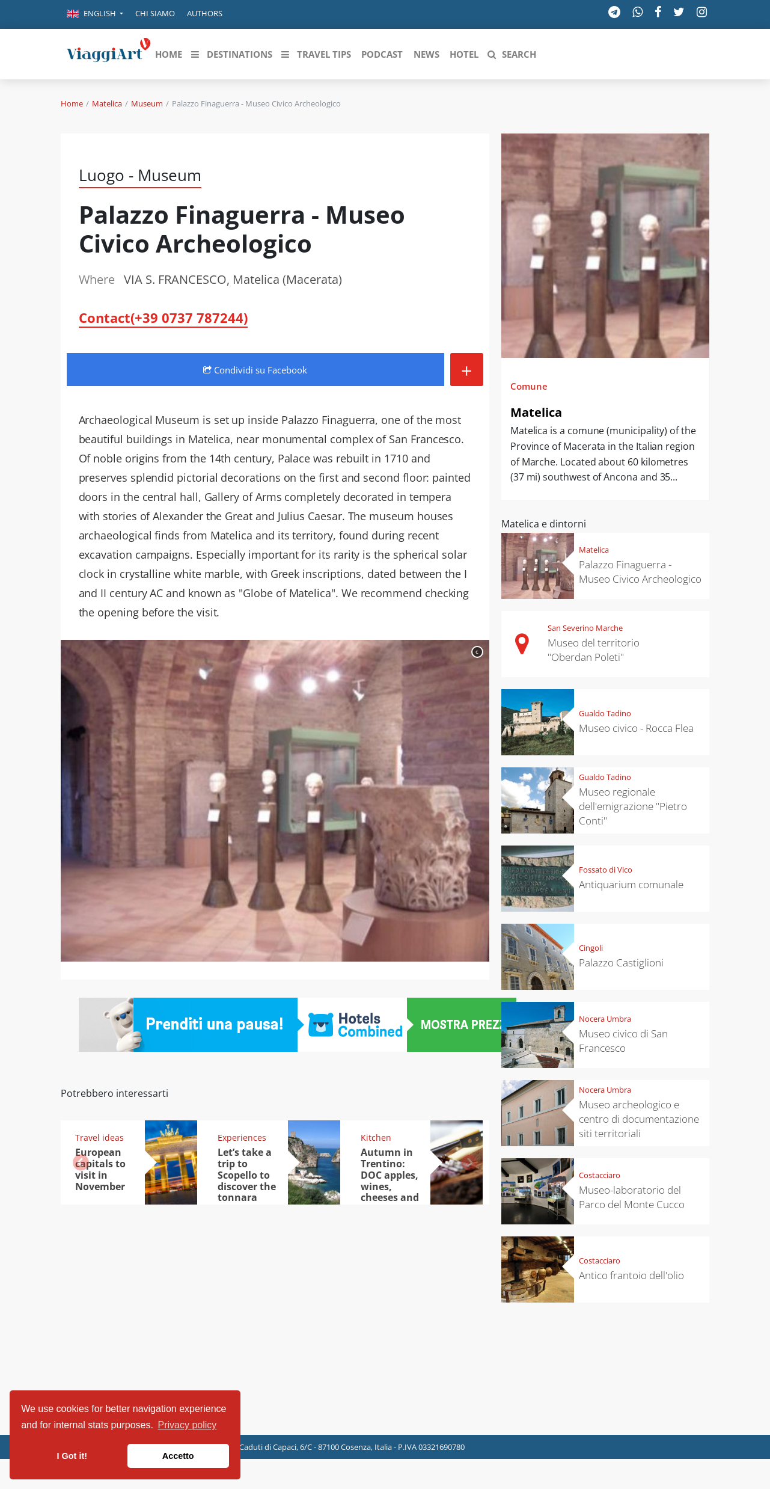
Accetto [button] (178, 1456)
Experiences (242, 1137)
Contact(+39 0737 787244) (163, 318)
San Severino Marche (585, 627)
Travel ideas (99, 1137)
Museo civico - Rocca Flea (636, 728)
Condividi (255, 370)
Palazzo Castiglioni (621, 962)
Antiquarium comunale (631, 884)
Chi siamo (155, 13)
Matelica (107, 103)
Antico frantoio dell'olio (631, 1275)
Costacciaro (599, 1175)
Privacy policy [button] (187, 1425)
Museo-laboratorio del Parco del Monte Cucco (632, 1197)
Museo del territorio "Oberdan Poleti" (594, 650)
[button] (95, 14)
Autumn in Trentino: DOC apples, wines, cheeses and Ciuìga (390, 1180)
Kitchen (376, 1137)
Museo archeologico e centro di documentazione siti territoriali (639, 1119)
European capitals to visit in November (100, 1169)
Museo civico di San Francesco (623, 1041)
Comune (529, 386)
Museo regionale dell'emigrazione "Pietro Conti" (633, 806)
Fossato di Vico (605, 869)
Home (72, 103)
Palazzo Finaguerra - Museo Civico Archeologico (640, 571)
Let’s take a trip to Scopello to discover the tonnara (247, 1175)
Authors (204, 13)
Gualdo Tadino (605, 713)
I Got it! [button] (72, 1456)
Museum (147, 103)
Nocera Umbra (605, 1018)
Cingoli (591, 947)
